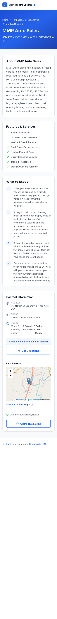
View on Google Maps (19, 404)
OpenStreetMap (33, 400)
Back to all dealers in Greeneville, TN (24, 444)
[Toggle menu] (51, 5)
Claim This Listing (28, 423)
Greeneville (33, 20)
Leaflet (20, 400)
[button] (29, 381)
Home (5, 20)
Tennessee (18, 20)
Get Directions (28, 350)
